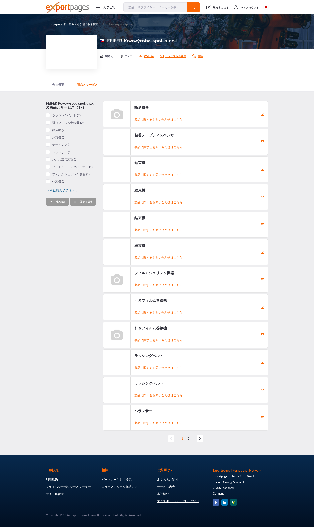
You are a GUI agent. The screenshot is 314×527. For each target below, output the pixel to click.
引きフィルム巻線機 (68, 122)
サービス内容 (166, 486)
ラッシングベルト (66, 115)
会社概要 (58, 85)
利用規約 (52, 479)
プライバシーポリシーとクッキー (68, 486)
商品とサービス (87, 85)
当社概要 (163, 494)
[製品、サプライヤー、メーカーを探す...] (155, 7)
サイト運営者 (55, 494)
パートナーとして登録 (117, 479)
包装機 (58, 181)
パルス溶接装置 (64, 159)
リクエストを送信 (175, 56)
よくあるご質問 (167, 479)
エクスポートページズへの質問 (178, 501)
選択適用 (57, 202)
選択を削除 (82, 202)
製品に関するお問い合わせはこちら (158, 119)
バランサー (61, 152)
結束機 (58, 130)
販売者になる (221, 7)
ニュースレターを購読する (120, 486)
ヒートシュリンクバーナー (72, 167)
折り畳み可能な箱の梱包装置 (81, 24)
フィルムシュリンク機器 (71, 174)
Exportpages (53, 24)
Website (149, 56)
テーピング (61, 144)
